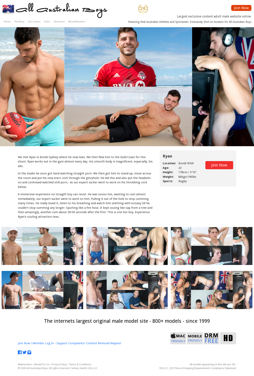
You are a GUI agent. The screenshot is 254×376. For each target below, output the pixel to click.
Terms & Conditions (80, 364)
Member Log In (43, 343)
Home (7, 21)
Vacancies (59, 21)
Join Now (241, 8)
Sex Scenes (34, 21)
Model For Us (41, 364)
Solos (47, 21)
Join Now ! (25, 343)
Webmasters (25, 364)
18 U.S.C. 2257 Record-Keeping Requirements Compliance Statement (197, 368)
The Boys (19, 21)
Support (62, 343)
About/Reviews (76, 21)
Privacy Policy (59, 364)
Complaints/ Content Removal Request (94, 343)
